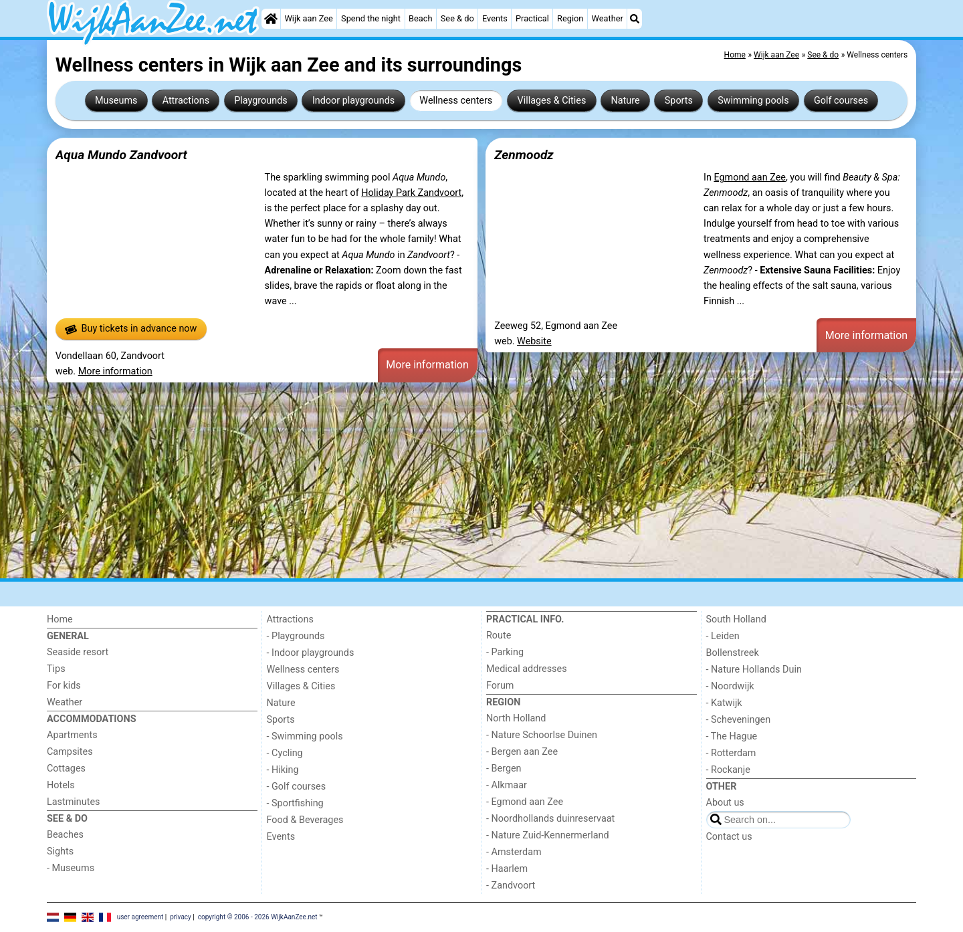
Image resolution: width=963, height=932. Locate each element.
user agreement (140, 917)
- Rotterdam (731, 753)
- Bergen (504, 768)
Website (534, 341)
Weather (607, 18)
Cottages (66, 768)
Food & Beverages (305, 820)
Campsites (70, 752)
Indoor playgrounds (353, 100)
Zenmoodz (524, 154)
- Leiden (723, 636)
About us (725, 802)
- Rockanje (728, 770)
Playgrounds (260, 100)
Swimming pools (753, 100)
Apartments (72, 735)
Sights (60, 851)
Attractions (186, 100)
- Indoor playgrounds (310, 653)
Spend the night (371, 18)
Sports (679, 100)
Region (570, 18)
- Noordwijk (730, 686)
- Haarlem (507, 869)
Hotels (61, 785)
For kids (64, 685)
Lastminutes (73, 802)
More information (115, 371)
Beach (420, 18)
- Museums (70, 868)
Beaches (65, 834)
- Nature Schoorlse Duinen (541, 735)
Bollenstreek (732, 653)
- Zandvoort (510, 885)
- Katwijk (724, 703)
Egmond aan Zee (750, 177)
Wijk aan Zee (308, 18)
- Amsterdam (514, 852)
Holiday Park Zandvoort (411, 193)
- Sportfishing (295, 803)
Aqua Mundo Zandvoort (121, 154)
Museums (116, 100)
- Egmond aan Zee (524, 802)
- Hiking (283, 770)
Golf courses (841, 100)
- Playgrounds (296, 636)
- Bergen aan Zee (522, 752)
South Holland (736, 619)
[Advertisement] (448, 480)
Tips (56, 669)
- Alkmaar (506, 785)
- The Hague (732, 736)
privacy (180, 917)
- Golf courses (296, 786)
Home (60, 619)
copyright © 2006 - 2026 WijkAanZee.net (258, 917)
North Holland (516, 718)
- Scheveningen (738, 719)
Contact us (729, 836)
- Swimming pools (305, 736)
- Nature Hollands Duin (754, 669)
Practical (532, 18)
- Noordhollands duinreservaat (550, 818)
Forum (500, 685)
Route (498, 635)
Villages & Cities (551, 100)
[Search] (634, 19)
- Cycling (285, 753)
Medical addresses (526, 669)
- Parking (505, 652)
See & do (457, 18)
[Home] (270, 19)
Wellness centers (455, 100)
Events (495, 18)
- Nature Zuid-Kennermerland (547, 835)
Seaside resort (77, 652)
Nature (625, 100)
